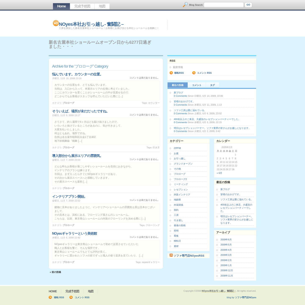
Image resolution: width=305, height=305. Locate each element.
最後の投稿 (180, 225)
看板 (176, 235)
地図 (102, 6)
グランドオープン (183, 163)
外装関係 (178, 205)
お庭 (176, 153)
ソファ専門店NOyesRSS (188, 255)
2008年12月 (226, 270)
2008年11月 (226, 275)
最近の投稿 (177, 85)
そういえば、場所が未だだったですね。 (80, 111)
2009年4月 (226, 250)
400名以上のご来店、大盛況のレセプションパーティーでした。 (207, 119)
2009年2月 (226, 260)
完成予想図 (82, 6)
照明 (176, 230)
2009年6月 (226, 239)
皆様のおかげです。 (184, 101)
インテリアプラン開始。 (69, 196)
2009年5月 (226, 244)
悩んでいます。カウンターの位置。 (77, 74)
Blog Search (196, 5)
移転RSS (179, 73)
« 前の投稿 (55, 272)
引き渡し (178, 220)
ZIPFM (177, 148)
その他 (177, 168)
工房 (176, 215)
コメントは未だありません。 (144, 77)
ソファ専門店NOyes (245, 297)
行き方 (156, 147)
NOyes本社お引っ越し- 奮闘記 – (91, 24)
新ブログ (178, 92)
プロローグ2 (180, 179)
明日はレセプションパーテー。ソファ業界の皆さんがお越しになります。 (212, 128)
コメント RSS (204, 73)
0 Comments (180, 96)
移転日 (177, 241)
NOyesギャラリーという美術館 (74, 233)
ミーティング (181, 184)
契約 (176, 210)
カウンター (154, 103)
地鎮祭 (177, 199)
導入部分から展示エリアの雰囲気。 (77, 156)
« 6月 (219, 173)
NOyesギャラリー (151, 262)
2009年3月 (226, 255)
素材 (176, 246)
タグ (212, 85)
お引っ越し (180, 158)
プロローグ (68, 103)
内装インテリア (182, 194)
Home (61, 6)
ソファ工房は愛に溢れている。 (190, 110)
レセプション (181, 189)
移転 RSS (59, 297)
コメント (196, 85)
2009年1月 (226, 265)
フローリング (153, 225)
